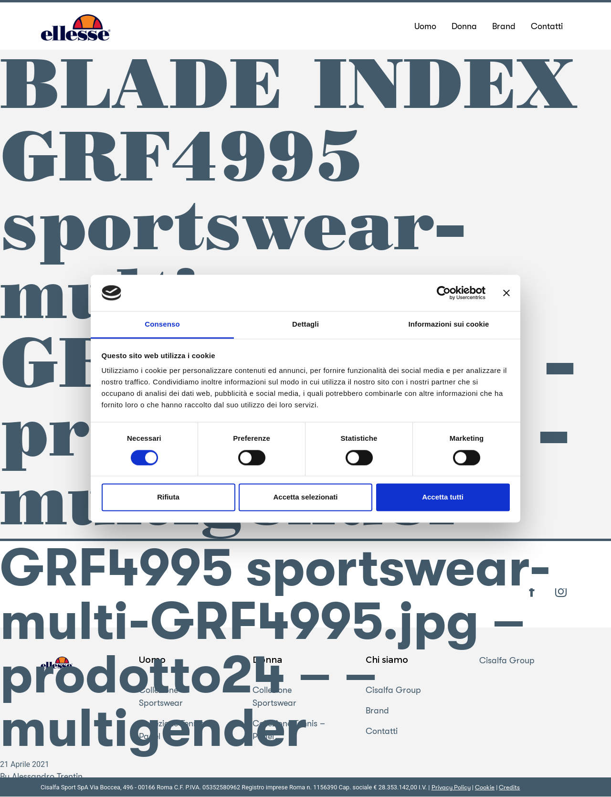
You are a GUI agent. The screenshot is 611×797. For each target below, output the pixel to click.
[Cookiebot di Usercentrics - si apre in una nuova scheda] (443, 293)
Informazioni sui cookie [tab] (449, 324)
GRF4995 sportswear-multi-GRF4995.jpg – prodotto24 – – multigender (275, 649)
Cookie (485, 787)
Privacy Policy (451, 787)
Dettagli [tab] (305, 324)
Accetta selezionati (305, 497)
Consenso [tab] (162, 324)
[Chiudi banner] (506, 292)
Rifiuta (168, 497)
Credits (509, 787)
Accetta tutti (443, 497)
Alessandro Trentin (47, 777)
